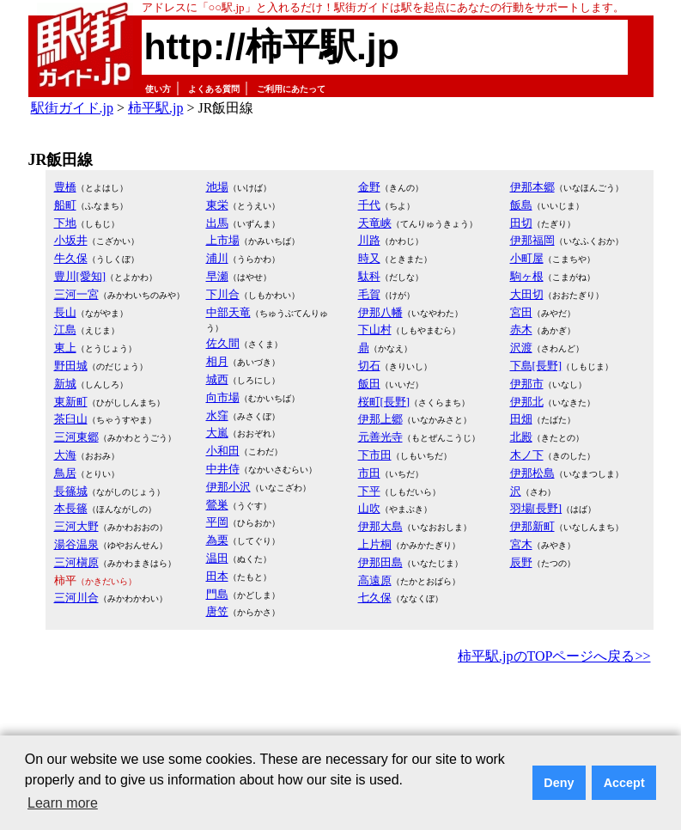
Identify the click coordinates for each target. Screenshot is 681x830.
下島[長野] (536, 365)
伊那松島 (532, 473)
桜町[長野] (384, 401)
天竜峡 (375, 223)
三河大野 (76, 526)
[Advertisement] (341, 715)
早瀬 (217, 276)
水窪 (217, 415)
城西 (217, 379)
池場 (217, 186)
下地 (65, 223)
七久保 (375, 597)
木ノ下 (527, 455)
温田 (217, 558)
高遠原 (375, 580)
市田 (369, 473)
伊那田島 (380, 562)
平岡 (217, 522)
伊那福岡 (532, 240)
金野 (369, 186)
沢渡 (521, 347)
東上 (65, 347)
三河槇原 (76, 562)
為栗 (217, 540)
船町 (65, 204)
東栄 (217, 204)
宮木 (521, 544)
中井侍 (223, 468)
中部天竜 (228, 312)
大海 (65, 455)
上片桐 (375, 544)
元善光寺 (380, 436)
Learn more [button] (62, 803)
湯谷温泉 (76, 544)
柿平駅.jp (155, 108)
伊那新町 (532, 526)
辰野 (521, 562)
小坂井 (71, 240)
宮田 (521, 312)
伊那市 (527, 383)
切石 (369, 365)
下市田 (375, 455)
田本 (217, 576)
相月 (217, 361)
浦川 (217, 258)
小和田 (223, 450)
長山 (65, 312)
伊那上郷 (380, 418)
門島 (217, 594)
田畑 (521, 418)
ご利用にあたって (291, 89)
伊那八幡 (380, 312)
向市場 (223, 397)
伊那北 (527, 401)
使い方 (158, 89)
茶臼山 (71, 418)
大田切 (527, 294)
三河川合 (76, 597)
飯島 (521, 204)
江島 (65, 329)
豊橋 (65, 186)
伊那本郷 (532, 186)
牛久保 (71, 258)
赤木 (521, 329)
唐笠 (217, 611)
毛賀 (369, 294)
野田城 (71, 365)
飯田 (369, 383)
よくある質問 (214, 89)
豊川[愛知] (80, 276)
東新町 (71, 401)
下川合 (223, 294)
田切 (521, 223)
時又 (369, 258)
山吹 (369, 508)
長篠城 (71, 491)
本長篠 (71, 508)
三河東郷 (76, 436)
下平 (369, 491)
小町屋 (527, 258)
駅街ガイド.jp (72, 108)
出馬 (217, 223)
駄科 (369, 276)
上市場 (223, 240)
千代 (369, 204)
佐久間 (223, 343)
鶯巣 (217, 504)
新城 (65, 383)
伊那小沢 (228, 486)
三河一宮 (76, 294)
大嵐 (217, 432)
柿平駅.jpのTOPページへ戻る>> (554, 656)
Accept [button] (624, 783)
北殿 (521, 436)
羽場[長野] (536, 508)
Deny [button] (559, 783)
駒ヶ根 (527, 276)
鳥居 (65, 473)
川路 (369, 240)
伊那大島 (380, 526)
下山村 (375, 329)
